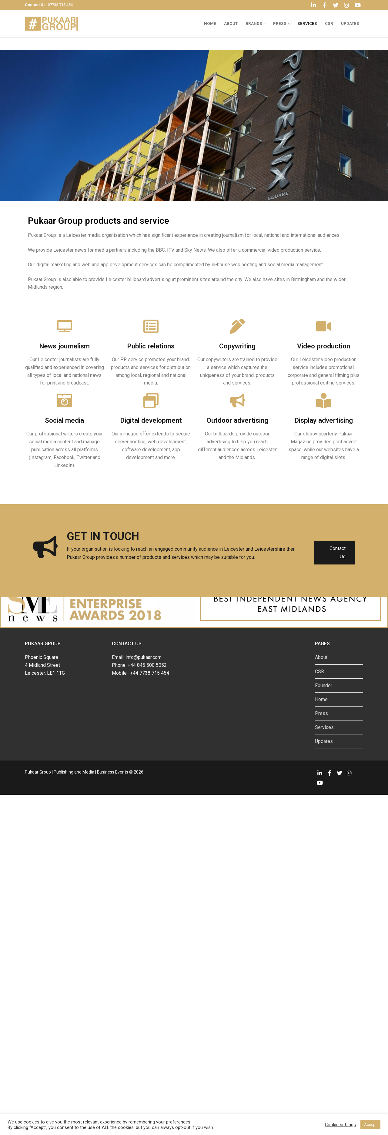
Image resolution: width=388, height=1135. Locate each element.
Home (321, 699)
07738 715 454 (60, 4)
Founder (323, 685)
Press (321, 713)
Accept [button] (370, 1124)
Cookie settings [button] (340, 1124)
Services (324, 727)
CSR (319, 671)
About (321, 657)
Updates (324, 741)
